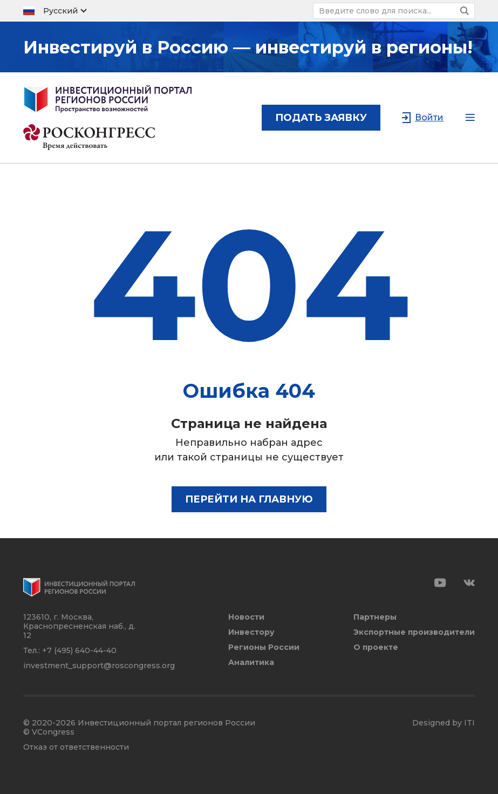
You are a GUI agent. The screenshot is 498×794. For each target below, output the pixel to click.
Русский (60, 11)
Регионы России (263, 647)
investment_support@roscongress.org (99, 665)
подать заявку (321, 118)
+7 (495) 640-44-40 (79, 650)
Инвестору (251, 632)
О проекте (375, 647)
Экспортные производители (414, 632)
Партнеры (375, 617)
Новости (246, 617)
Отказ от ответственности (76, 747)
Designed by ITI (443, 723)
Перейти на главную (249, 499)
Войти (429, 117)
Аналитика (251, 662)
